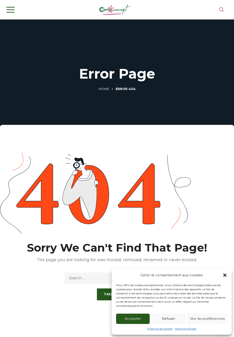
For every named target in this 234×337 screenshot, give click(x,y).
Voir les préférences (207, 318)
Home (103, 89)
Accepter (133, 318)
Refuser (168, 318)
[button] (225, 275)
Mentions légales (185, 328)
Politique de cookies (160, 328)
